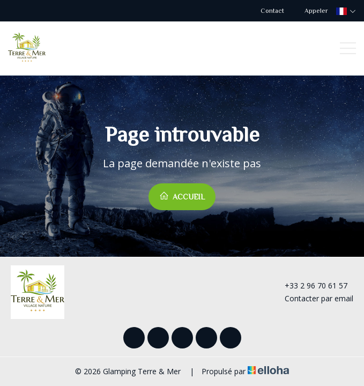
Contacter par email (312, 298)
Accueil (182, 196)
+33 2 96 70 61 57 (309, 285)
